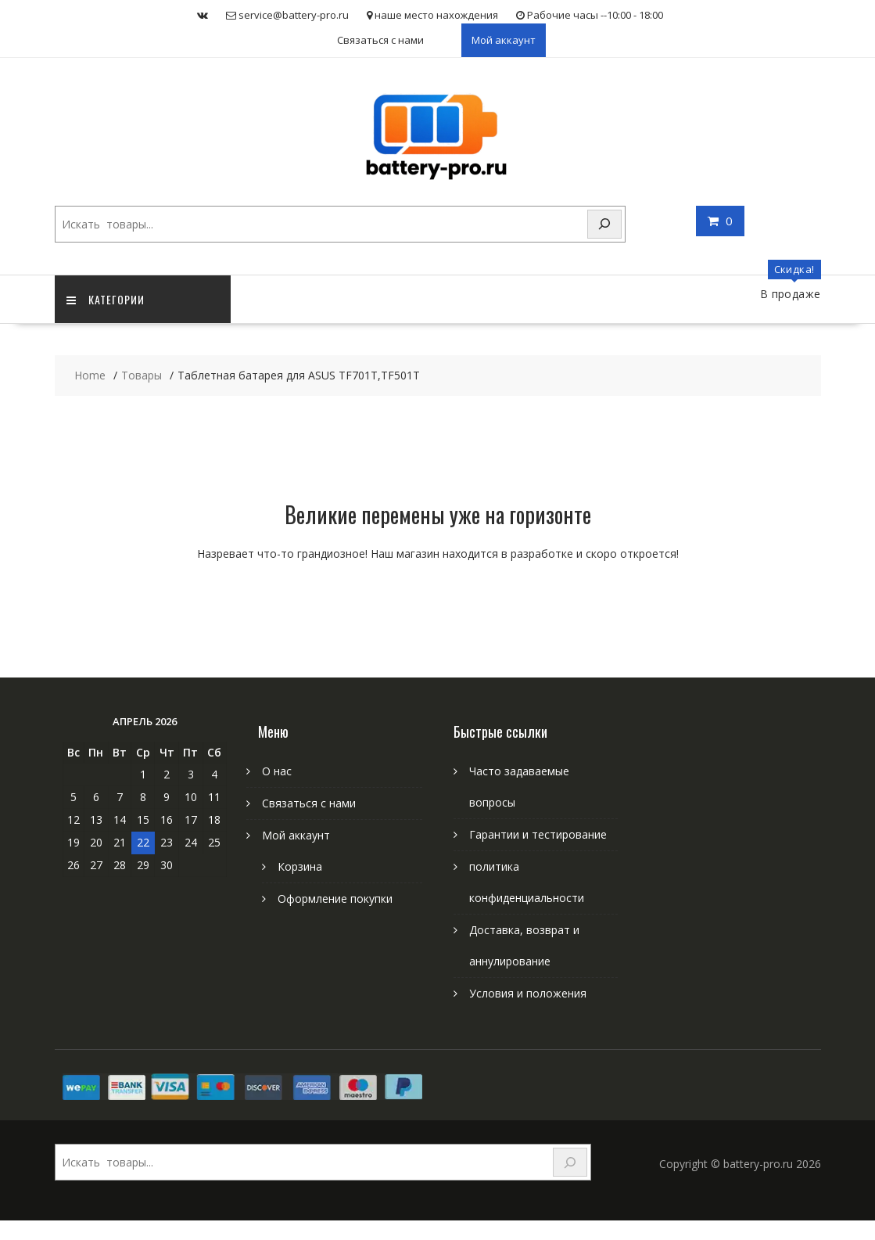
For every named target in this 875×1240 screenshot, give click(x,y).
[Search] (604, 224)
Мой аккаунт (504, 40)
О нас (277, 771)
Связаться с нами (380, 40)
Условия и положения (527, 993)
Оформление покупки (335, 898)
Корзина (300, 866)
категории (105, 299)
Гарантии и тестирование (538, 834)
